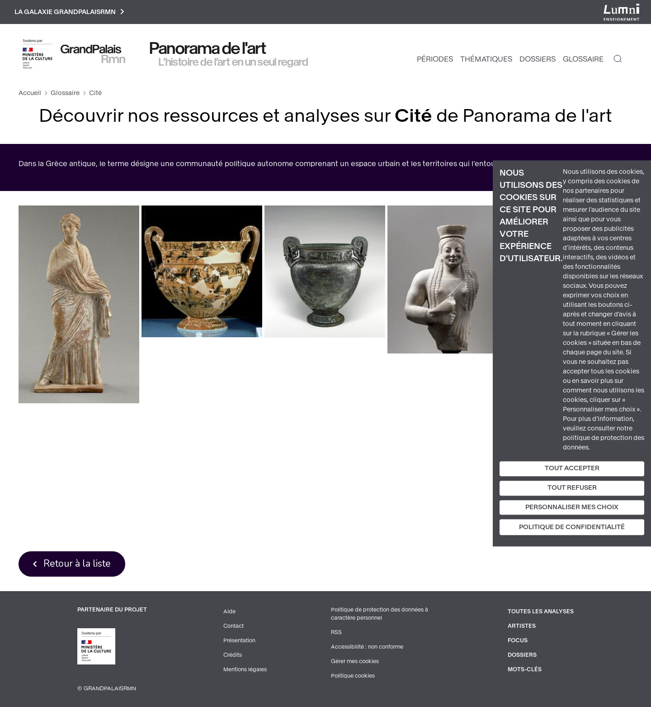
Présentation (239, 640)
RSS (336, 632)
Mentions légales (245, 669)
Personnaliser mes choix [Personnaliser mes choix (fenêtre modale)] (571, 507)
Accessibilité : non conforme (367, 647)
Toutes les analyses (541, 611)
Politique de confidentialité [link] (572, 527)
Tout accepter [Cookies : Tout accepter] (572, 468)
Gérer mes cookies (355, 661)
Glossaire (583, 59)
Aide (229, 611)
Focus (518, 640)
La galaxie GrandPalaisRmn (69, 12)
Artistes (522, 626)
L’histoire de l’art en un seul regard (233, 62)
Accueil (30, 93)
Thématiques (486, 59)
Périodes (435, 59)
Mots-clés (525, 669)
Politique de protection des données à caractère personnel (379, 614)
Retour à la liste (77, 563)
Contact (233, 626)
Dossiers (537, 59)
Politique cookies (353, 675)
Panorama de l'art (208, 48)
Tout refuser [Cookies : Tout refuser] (572, 487)
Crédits (232, 655)
